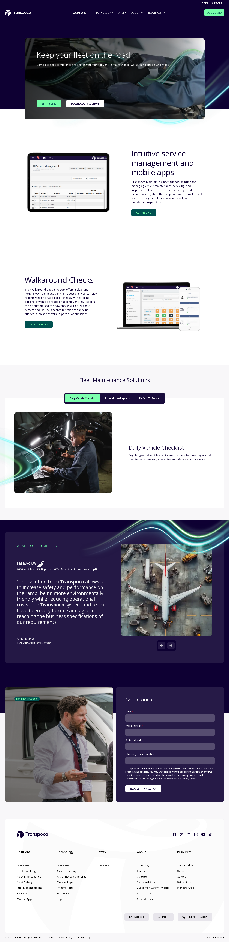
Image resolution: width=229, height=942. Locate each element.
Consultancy (145, 899)
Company (143, 865)
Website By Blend (215, 937)
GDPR (51, 937)
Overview (23, 865)
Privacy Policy (65, 937)
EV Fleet (22, 893)
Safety (121, 12)
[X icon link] (181, 834)
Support (216, 3)
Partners (142, 871)
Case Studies (185, 865)
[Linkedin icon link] (189, 834)
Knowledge (136, 917)
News (180, 871)
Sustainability (146, 882)
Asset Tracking (66, 871)
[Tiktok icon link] (210, 834)
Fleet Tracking (26, 871)
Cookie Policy (83, 937)
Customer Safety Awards (153, 888)
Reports (62, 899)
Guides (181, 876)
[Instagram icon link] (196, 834)
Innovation (144, 893)
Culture (142, 876)
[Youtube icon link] (203, 834)
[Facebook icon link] (174, 834)
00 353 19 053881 (194, 917)
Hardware (63, 893)
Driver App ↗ (185, 882)
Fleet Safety (24, 882)
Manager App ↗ (187, 888)
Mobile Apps (25, 899)
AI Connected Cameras (71, 876)
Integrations (65, 888)
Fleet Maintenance (29, 876)
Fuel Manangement (29, 888)
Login (204, 3)
